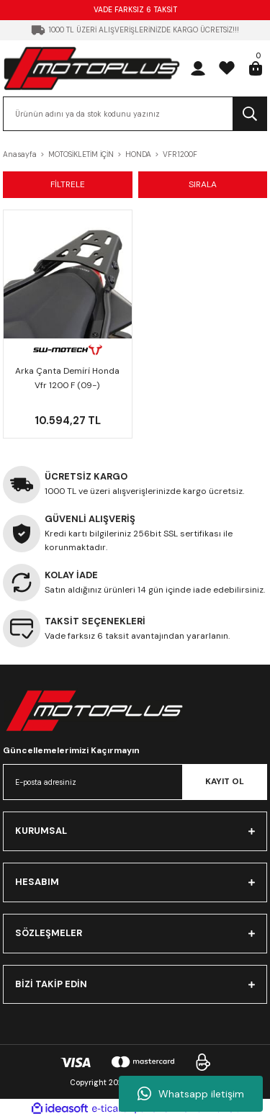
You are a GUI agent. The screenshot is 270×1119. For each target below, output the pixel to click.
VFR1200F (180, 154)
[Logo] (92, 68)
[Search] (135, 113)
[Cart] (255, 68)
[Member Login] (198, 68)
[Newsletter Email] (135, 782)
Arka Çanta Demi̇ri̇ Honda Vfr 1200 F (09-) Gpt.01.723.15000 (67, 379)
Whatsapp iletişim (191, 1094)
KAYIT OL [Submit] (224, 781)
